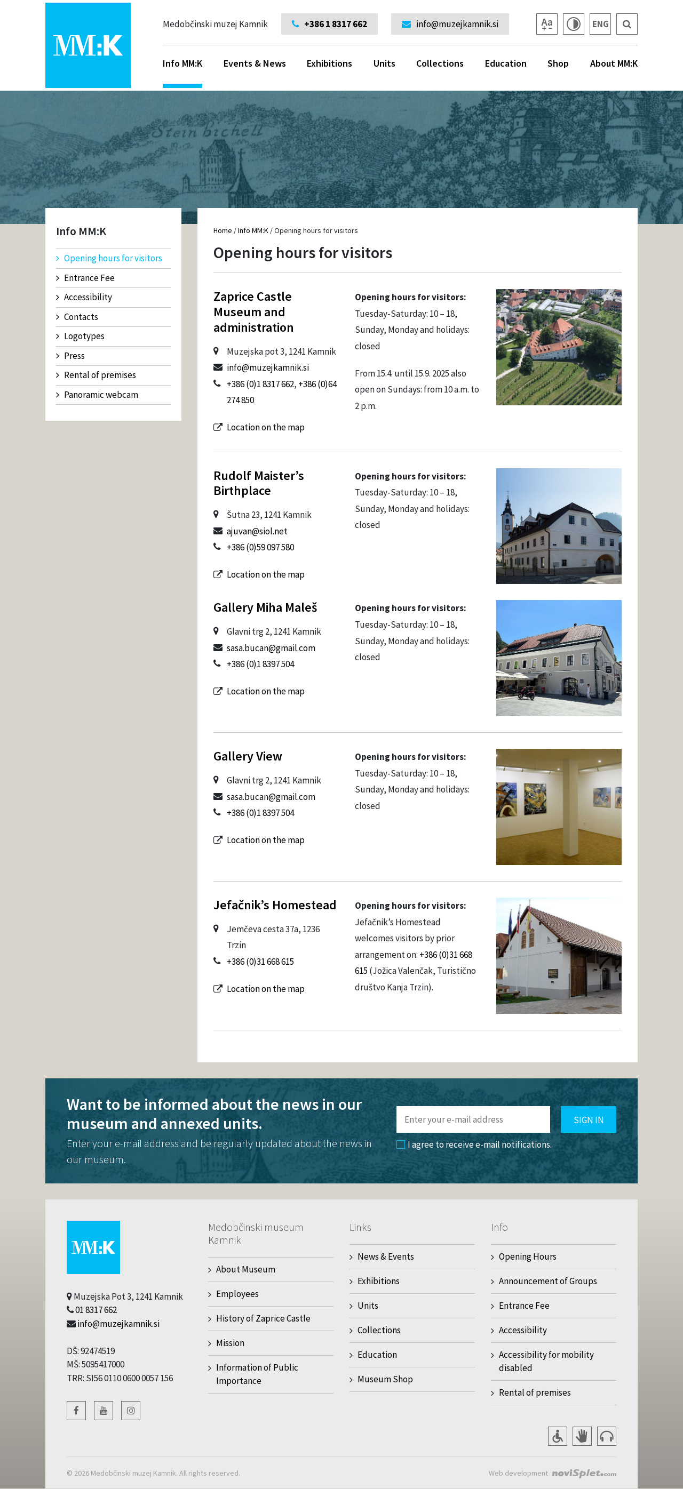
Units (384, 63)
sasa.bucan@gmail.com (271, 648)
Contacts (77, 317)
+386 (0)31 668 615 (260, 961)
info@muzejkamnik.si (268, 367)
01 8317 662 (96, 1310)
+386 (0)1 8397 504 (260, 664)
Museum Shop (385, 1379)
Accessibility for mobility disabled (546, 1361)
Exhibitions (329, 63)
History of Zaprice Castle (263, 1318)
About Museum (245, 1269)
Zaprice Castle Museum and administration (253, 311)
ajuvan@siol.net (257, 531)
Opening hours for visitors (109, 258)
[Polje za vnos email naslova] (473, 1119)
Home (222, 230)
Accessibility (84, 297)
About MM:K (614, 63)
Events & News (255, 63)
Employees (237, 1294)
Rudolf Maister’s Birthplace (258, 483)
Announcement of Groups (548, 1281)
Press (70, 356)
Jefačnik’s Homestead (275, 904)
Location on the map (266, 427)
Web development (518, 1473)
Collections (440, 63)
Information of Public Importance (257, 1374)
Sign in (589, 1120)
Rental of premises (96, 375)
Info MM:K (182, 72)
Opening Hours (528, 1256)
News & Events (386, 1256)
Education (506, 63)
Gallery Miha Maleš (265, 607)
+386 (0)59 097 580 (260, 547)
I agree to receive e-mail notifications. (474, 1144)
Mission (230, 1343)
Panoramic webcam (97, 395)
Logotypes (80, 336)
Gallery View (247, 756)
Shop (558, 63)
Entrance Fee (85, 278)
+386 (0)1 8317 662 (260, 384)
